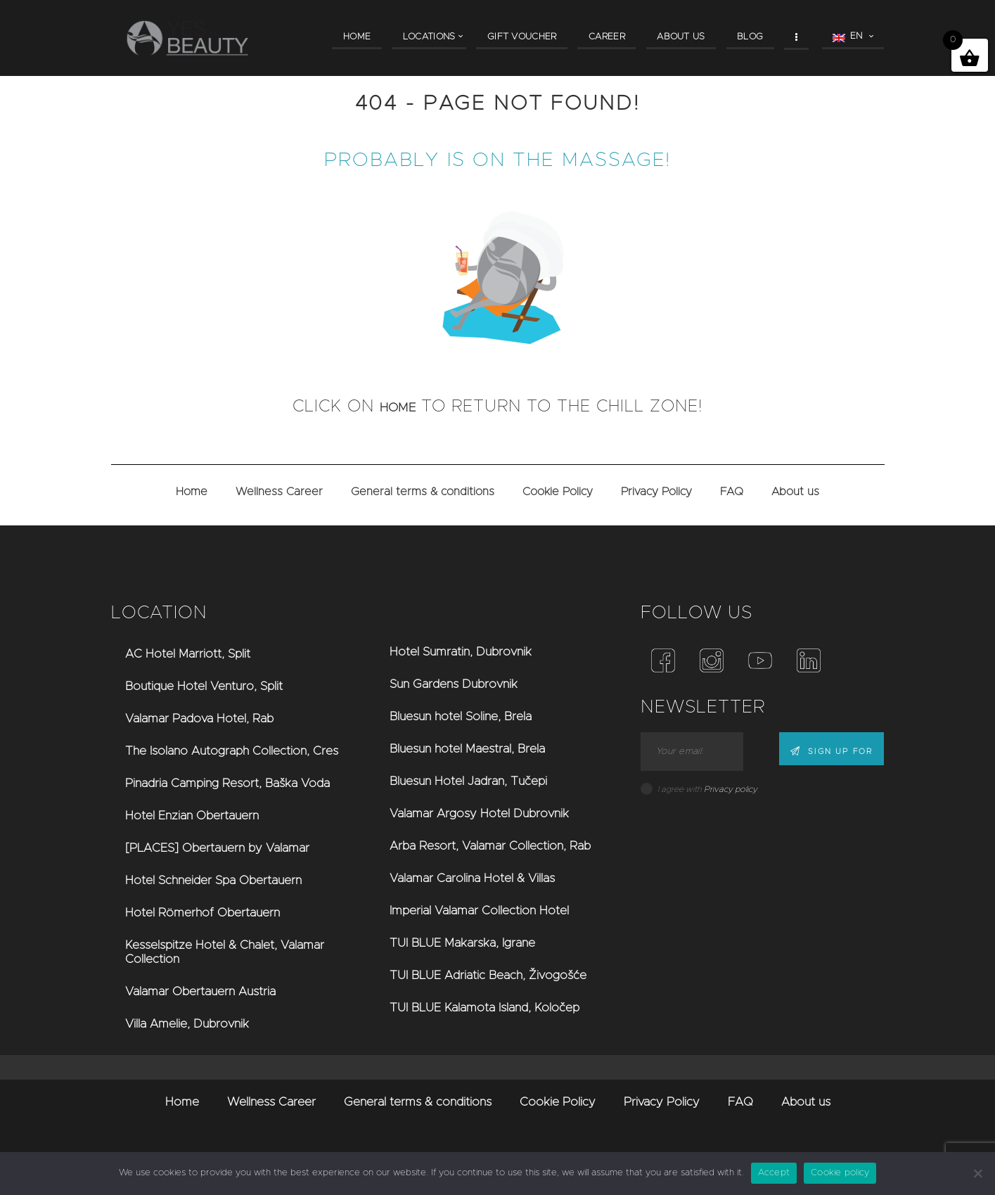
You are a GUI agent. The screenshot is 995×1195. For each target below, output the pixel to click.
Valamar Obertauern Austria (200, 991)
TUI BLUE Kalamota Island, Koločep (484, 1008)
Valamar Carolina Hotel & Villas (472, 878)
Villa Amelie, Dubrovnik (187, 1024)
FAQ (731, 491)
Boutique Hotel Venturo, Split (204, 686)
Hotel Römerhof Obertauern (202, 913)
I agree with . (708, 789)
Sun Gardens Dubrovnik (454, 684)
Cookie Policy (557, 491)
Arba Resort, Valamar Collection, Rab (490, 846)
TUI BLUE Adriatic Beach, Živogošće (488, 975)
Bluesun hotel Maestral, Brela (467, 749)
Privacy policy (730, 789)
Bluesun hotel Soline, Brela (461, 716)
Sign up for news (826, 752)
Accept (774, 1172)
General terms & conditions (422, 491)
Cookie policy (840, 1172)
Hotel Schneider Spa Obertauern (213, 880)
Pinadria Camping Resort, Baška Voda (227, 783)
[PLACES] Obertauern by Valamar (217, 848)
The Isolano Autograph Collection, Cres (231, 751)
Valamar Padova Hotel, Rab (199, 718)
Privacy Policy (656, 491)
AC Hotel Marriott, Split (187, 654)
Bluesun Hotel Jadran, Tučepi (468, 781)
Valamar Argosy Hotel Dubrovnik (479, 813)
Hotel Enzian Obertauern (192, 816)
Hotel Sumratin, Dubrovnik (461, 652)
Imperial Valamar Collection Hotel (479, 910)
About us (795, 491)
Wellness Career (279, 491)
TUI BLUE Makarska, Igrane (462, 943)
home (398, 406)
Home (191, 491)
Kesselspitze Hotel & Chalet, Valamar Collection (224, 952)
